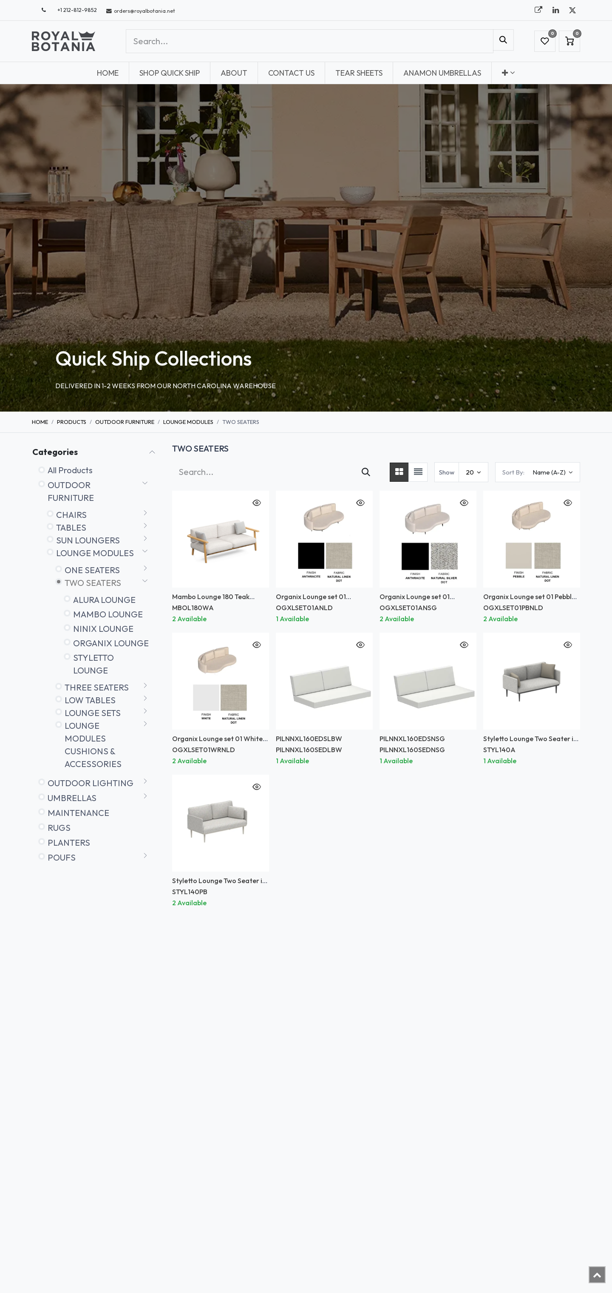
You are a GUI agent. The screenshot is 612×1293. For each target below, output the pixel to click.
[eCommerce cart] (569, 41)
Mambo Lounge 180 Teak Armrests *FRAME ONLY (210, 600)
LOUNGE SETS (93, 713)
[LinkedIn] (555, 10)
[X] (572, 10)
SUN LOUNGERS (88, 540)
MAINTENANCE (78, 812)
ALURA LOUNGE (104, 599)
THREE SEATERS (97, 687)
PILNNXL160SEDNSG (412, 749)
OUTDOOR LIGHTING (90, 783)
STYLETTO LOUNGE (93, 664)
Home (40, 421)
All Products (70, 470)
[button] (537, 472)
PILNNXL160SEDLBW (309, 749)
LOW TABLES (90, 700)
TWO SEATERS (93, 582)
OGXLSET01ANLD (304, 607)
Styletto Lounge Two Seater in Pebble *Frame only (219, 884)
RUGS (59, 827)
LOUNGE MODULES (188, 421)
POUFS (62, 857)
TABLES (71, 527)
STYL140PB (189, 891)
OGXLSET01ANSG (408, 607)
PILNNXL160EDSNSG (412, 738)
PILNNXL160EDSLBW (309, 738)
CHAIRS (71, 514)
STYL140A (499, 749)
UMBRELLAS (72, 798)
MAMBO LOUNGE (108, 614)
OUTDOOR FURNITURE (124, 421)
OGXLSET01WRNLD (203, 749)
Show (446, 472)
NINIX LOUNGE (103, 628)
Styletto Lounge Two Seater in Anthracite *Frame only (530, 742)
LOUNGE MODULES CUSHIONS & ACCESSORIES (93, 744)
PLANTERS (69, 842)
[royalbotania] (538, 10)
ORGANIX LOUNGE (111, 643)
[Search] (503, 40)
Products (71, 421)
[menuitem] (108, 73)
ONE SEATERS (92, 570)
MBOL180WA (193, 607)
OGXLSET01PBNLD (513, 607)
